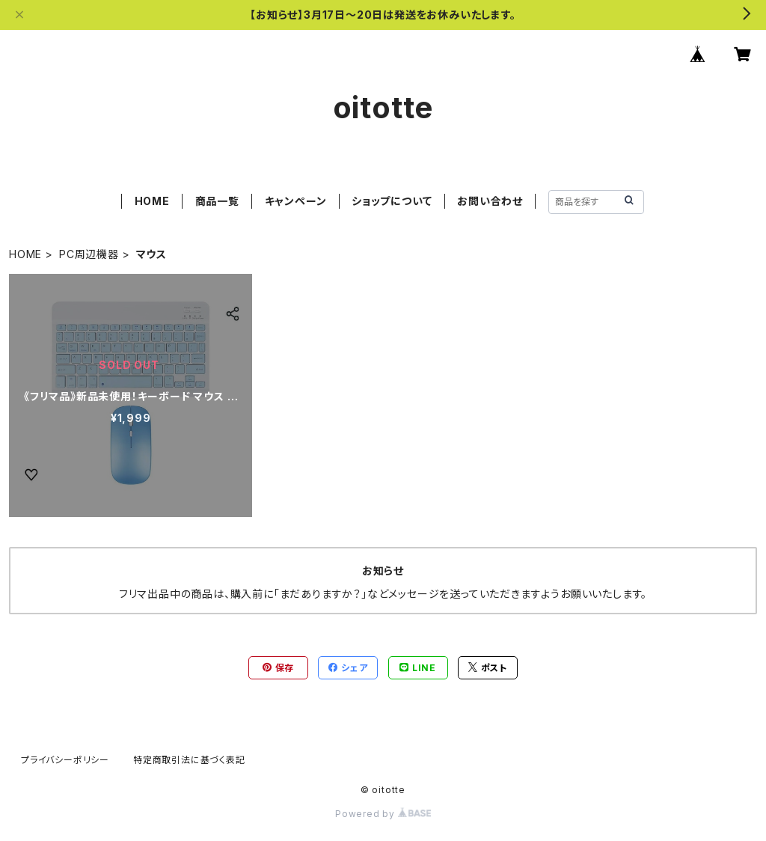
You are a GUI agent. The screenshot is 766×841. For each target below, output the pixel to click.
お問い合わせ (490, 201)
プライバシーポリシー (65, 759)
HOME (152, 201)
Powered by (383, 813)
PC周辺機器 (89, 254)
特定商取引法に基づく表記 (189, 759)
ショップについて (392, 201)
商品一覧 (217, 201)
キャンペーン (296, 201)
